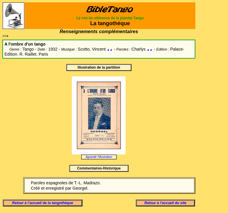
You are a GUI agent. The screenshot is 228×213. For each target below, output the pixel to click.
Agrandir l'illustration (99, 157)
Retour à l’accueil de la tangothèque (42, 203)
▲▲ (110, 49)
